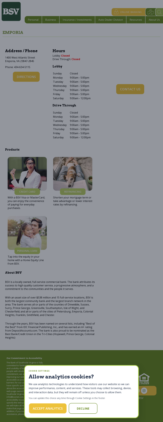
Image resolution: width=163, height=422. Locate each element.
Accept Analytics (48, 408)
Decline (83, 408)
